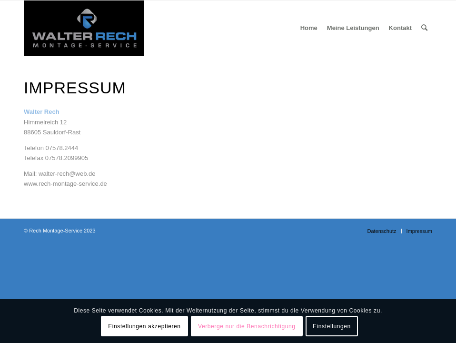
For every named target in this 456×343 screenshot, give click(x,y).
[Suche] (424, 28)
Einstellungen (332, 326)
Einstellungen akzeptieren (144, 326)
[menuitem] (309, 28)
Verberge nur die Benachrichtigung (247, 326)
